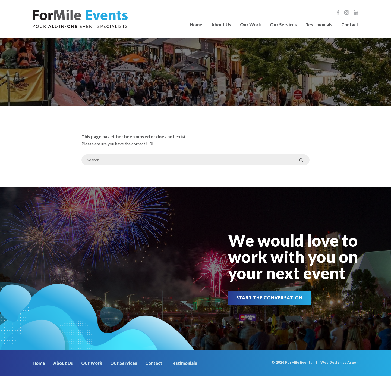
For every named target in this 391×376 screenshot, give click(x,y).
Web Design (331, 362)
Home (196, 24)
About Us (221, 24)
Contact (349, 24)
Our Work (250, 24)
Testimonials (319, 24)
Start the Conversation (269, 297)
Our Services (283, 24)
